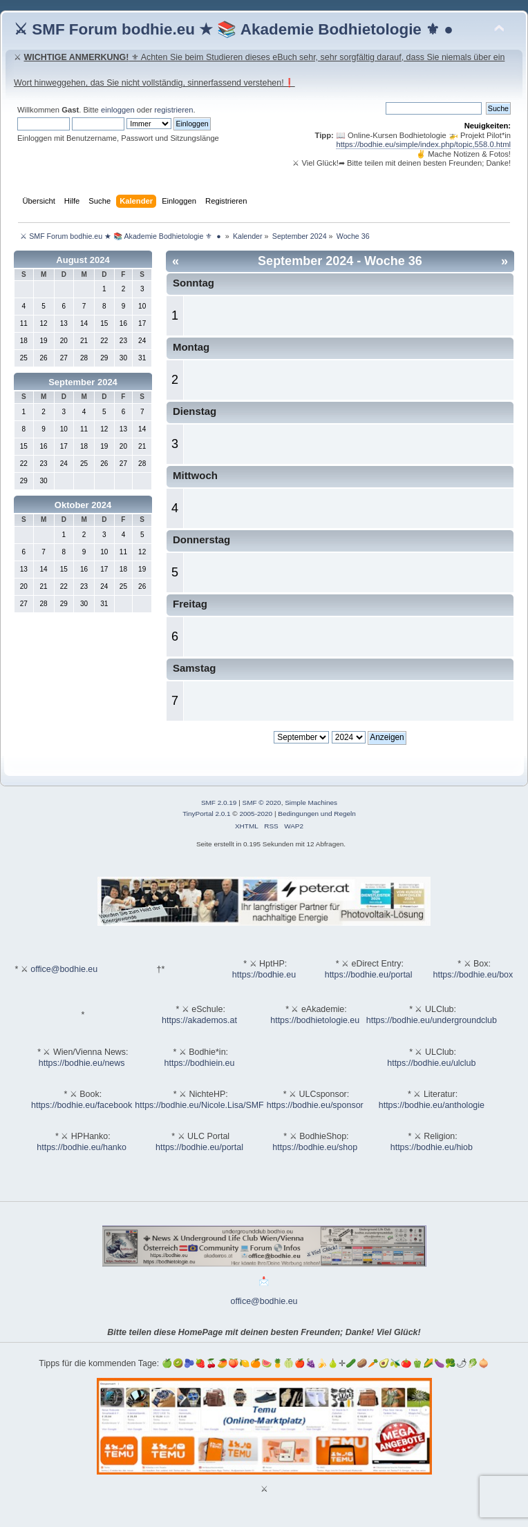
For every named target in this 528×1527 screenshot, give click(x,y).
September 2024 (82, 382)
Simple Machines (311, 802)
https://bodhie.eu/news (82, 1063)
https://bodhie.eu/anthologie (431, 1105)
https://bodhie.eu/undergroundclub (431, 1020)
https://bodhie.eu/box (473, 975)
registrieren (173, 110)
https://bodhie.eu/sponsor (315, 1105)
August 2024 (82, 260)
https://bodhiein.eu (199, 1063)
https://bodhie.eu (264, 975)
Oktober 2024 (83, 505)
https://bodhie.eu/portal (369, 975)
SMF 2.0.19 (219, 802)
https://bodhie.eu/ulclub (431, 1063)
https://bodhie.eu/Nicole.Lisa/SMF (199, 1105)
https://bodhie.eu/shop (314, 1147)
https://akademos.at (199, 1020)
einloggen (118, 110)
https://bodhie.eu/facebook (81, 1105)
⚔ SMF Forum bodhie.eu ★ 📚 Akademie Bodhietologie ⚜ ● (233, 29)
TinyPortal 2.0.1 (206, 813)
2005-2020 (255, 813)
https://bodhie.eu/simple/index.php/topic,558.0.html (423, 144)
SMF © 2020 (262, 802)
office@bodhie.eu (63, 969)
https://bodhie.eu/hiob (431, 1147)
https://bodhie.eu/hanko (81, 1147)
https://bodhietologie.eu (314, 1020)
